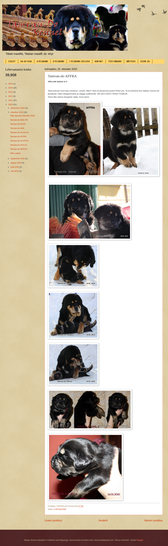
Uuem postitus (53, 520)
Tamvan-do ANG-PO (19, 120)
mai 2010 (15, 171)
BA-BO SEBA (26, 61)
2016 (10, 84)
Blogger (140, 540)
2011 (10, 100)
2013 (10, 92)
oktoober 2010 (17, 112)
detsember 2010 (18, 108)
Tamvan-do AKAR (18, 124)
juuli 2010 (15, 167)
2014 (10, 88)
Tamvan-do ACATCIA (19, 141)
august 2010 (16, 163)
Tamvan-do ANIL (17, 128)
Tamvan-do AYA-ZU (18, 145)
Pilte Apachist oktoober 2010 (22, 116)
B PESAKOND (58, 61)
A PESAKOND (42, 61)
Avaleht (103, 520)
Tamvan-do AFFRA (18, 136)
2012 (10, 96)
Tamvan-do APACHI (18, 149)
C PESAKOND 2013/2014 (79, 61)
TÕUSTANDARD (115, 61)
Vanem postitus (153, 520)
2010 (10, 104)
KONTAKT (99, 61)
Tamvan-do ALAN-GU (19, 132)
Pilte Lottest (15, 153)
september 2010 (18, 158)
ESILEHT (12, 61)
